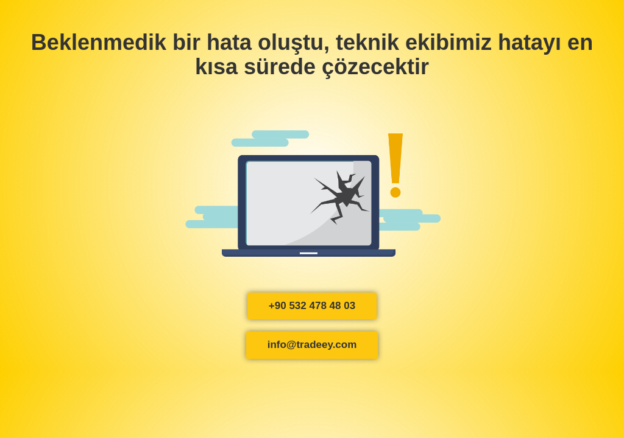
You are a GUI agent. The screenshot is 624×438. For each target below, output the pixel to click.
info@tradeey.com (312, 344)
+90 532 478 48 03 (312, 305)
